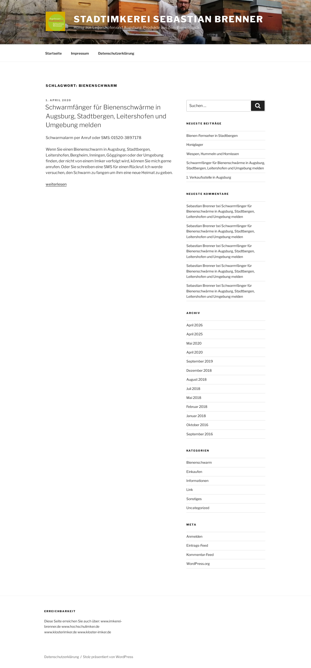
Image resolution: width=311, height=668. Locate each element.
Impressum (80, 53)
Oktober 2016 (197, 425)
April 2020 (194, 352)
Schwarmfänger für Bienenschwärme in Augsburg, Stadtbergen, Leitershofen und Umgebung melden (105, 116)
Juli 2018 (193, 389)
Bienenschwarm (199, 462)
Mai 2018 (193, 398)
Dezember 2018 (199, 370)
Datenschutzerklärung (116, 53)
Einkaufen (194, 472)
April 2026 (194, 325)
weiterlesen (56, 184)
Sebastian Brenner (200, 206)
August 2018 (196, 379)
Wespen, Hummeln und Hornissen (212, 154)
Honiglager (194, 144)
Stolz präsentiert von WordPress (108, 657)
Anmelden (194, 536)
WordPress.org (198, 563)
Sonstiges (194, 499)
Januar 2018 (196, 416)
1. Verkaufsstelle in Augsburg (208, 177)
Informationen (197, 480)
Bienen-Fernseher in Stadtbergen (212, 135)
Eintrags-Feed (197, 545)
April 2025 (194, 334)
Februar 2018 (196, 406)
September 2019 (199, 361)
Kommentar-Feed (200, 555)
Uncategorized (197, 508)
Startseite (53, 53)
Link (189, 489)
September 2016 (199, 434)
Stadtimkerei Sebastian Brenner (168, 19)
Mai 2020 (194, 343)
